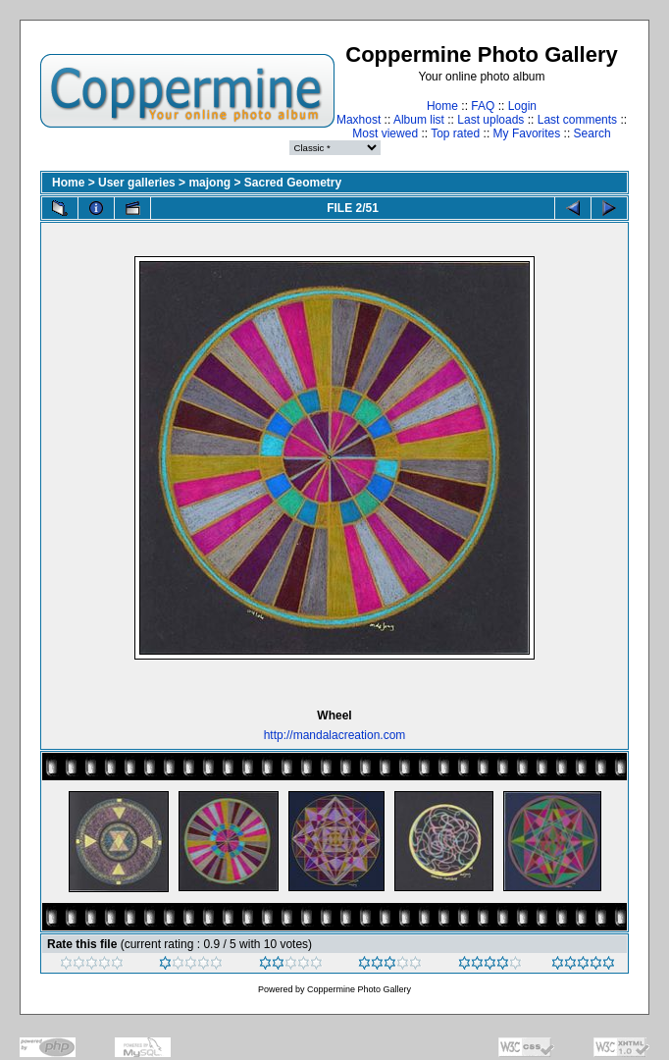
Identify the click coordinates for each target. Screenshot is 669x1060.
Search (592, 133)
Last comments (577, 120)
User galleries (137, 182)
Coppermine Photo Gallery (359, 989)
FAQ (482, 106)
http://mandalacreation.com (335, 735)
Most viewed (385, 133)
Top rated (455, 133)
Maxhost (358, 120)
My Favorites (527, 133)
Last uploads (490, 120)
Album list (418, 120)
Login (522, 106)
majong (209, 182)
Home (442, 106)
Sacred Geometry (292, 182)
